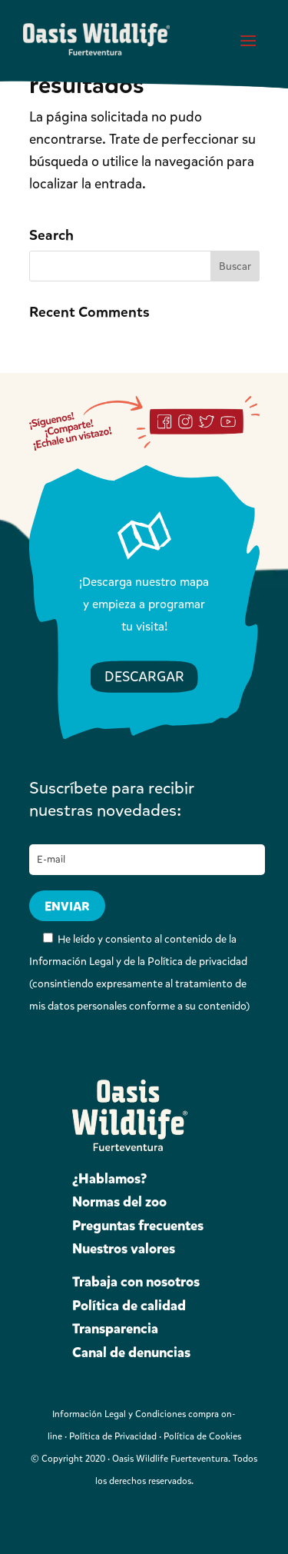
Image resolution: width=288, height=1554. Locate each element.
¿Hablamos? (109, 1179)
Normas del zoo (119, 1202)
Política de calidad (129, 1305)
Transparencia (115, 1328)
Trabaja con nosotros (136, 1282)
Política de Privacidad (113, 1436)
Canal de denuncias (131, 1352)
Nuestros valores (123, 1249)
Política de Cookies (202, 1436)
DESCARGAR (144, 676)
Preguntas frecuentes (138, 1225)
